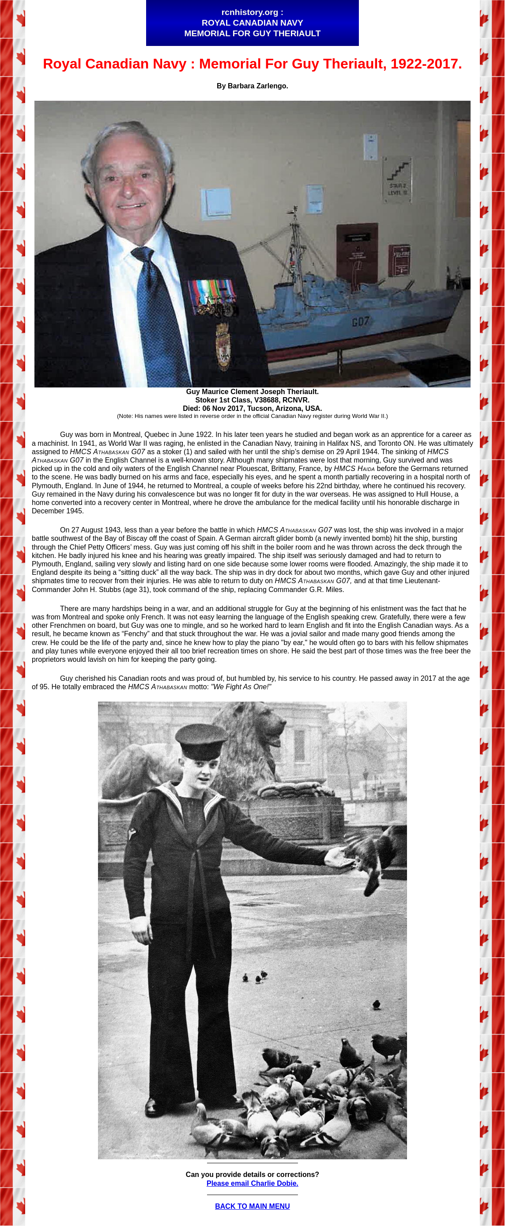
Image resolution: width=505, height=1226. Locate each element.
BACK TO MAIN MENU (252, 1206)
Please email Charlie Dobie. (252, 1183)
